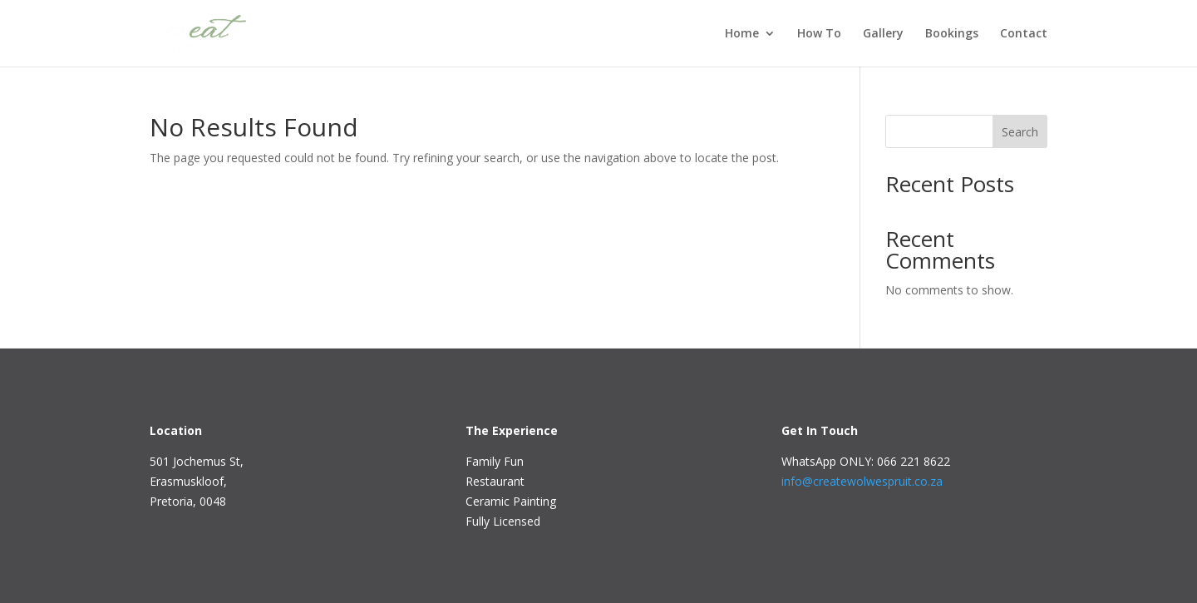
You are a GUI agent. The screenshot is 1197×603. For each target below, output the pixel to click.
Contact (1023, 34)
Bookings (951, 34)
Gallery (883, 34)
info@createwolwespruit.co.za (862, 481)
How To (819, 34)
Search (1020, 132)
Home (742, 34)
